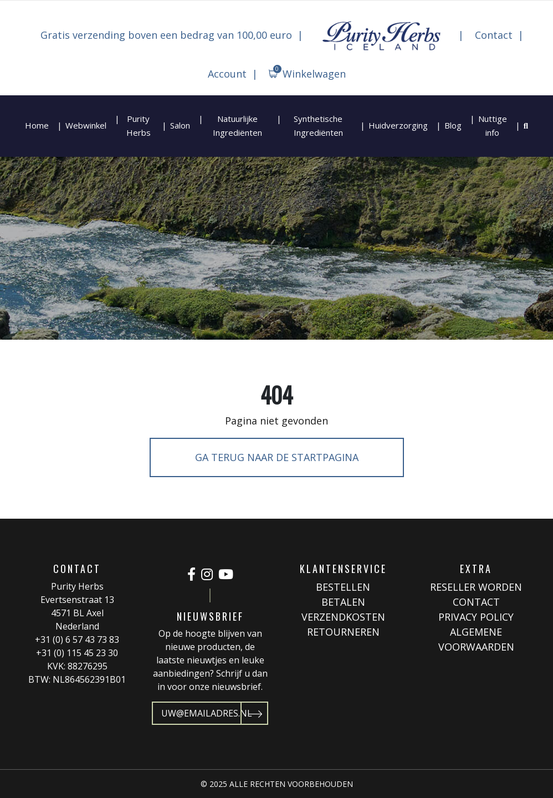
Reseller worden (476, 587)
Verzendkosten (343, 616)
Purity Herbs (138, 126)
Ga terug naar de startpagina (277, 457)
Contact (494, 35)
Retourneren (343, 631)
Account (227, 73)
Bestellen (343, 587)
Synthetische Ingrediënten (318, 126)
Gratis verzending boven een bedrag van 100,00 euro (166, 35)
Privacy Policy (476, 616)
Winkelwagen (309, 72)
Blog (453, 125)
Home (37, 125)
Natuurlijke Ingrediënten (237, 126)
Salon (180, 125)
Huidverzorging (398, 125)
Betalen (343, 601)
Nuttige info (492, 126)
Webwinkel (85, 125)
